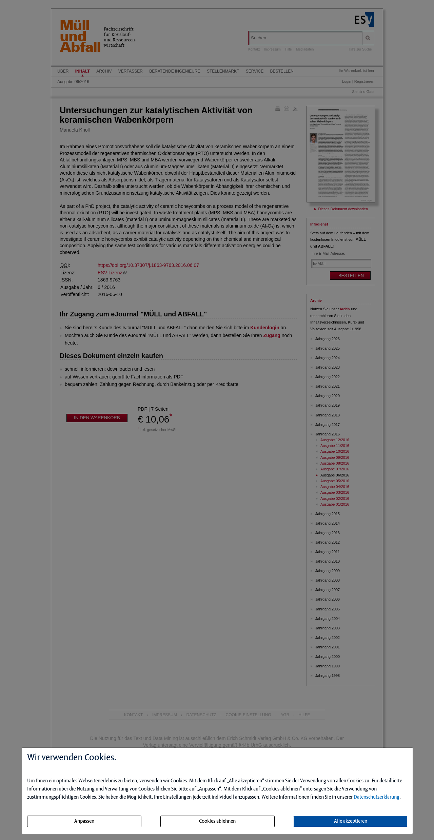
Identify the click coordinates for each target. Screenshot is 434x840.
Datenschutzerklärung (376, 797)
